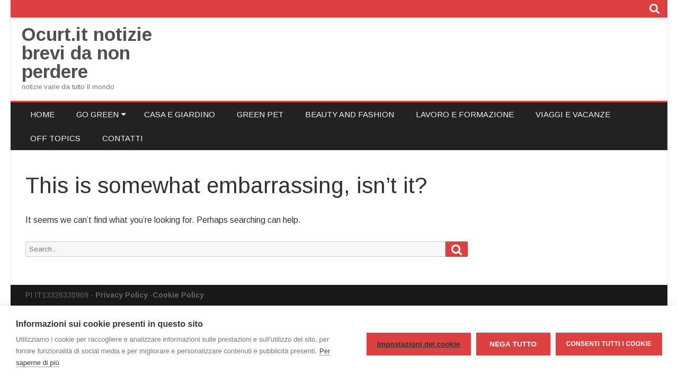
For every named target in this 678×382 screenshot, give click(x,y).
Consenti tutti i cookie (609, 344)
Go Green (97, 114)
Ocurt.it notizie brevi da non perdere (87, 53)
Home (42, 114)
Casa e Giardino (179, 114)
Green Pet (260, 114)
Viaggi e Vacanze (573, 114)
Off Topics (55, 138)
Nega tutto (513, 344)
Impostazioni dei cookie (418, 344)
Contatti (122, 138)
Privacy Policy (121, 295)
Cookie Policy (178, 295)
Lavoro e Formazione (465, 114)
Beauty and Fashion (349, 114)
